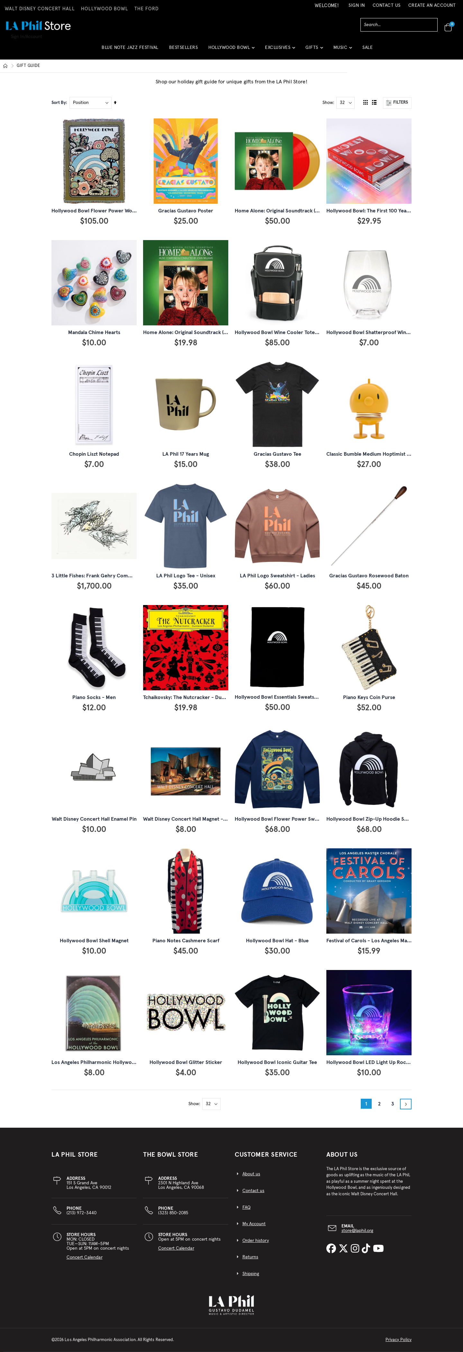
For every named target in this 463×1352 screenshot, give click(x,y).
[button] (231, 50)
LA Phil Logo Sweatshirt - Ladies (277, 575)
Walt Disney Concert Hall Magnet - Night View (196, 819)
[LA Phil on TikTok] (367, 1249)
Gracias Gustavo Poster (185, 210)
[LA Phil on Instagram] (356, 1249)
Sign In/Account (26, 36)
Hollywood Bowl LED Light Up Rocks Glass (375, 1062)
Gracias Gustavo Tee (277, 454)
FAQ (246, 1207)
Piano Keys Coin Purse (369, 697)
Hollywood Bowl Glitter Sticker (186, 1062)
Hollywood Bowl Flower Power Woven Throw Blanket (113, 210)
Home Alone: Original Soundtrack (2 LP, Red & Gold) (295, 210)
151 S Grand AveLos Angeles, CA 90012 (89, 1183)
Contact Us (387, 5)
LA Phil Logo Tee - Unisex (185, 575)
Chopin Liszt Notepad (94, 454)
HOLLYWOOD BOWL (104, 9)
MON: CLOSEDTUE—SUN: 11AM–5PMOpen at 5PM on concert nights (98, 1246)
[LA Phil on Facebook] (332, 1249)
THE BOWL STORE (170, 1155)
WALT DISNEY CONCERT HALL (40, 9)
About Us (342, 1155)
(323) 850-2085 (173, 1210)
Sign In (357, 5)
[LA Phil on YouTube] (378, 1249)
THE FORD (146, 9)
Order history (255, 1240)
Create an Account (432, 5)
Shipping (250, 1274)
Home (5, 66)
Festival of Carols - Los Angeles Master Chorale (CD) (386, 940)
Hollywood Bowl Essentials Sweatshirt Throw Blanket (296, 697)
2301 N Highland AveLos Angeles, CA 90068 (181, 1183)
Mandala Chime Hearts (94, 332)
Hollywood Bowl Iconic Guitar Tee (277, 1062)
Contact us (253, 1191)
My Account (254, 1224)
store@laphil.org (357, 1230)
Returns (250, 1257)
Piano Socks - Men (94, 697)
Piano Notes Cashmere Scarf (185, 940)
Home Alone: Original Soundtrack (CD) (187, 332)
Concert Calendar (85, 1257)
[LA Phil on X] (345, 1249)
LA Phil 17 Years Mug (185, 454)
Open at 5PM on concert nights (189, 1242)
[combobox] (399, 25)
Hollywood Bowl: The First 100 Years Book (375, 210)
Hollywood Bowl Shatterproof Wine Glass (374, 332)
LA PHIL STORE (74, 1155)
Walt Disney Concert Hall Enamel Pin (94, 819)
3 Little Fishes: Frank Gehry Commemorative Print (110, 575)
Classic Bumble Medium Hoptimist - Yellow (376, 454)
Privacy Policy (399, 1340)
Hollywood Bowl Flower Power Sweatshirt (284, 819)
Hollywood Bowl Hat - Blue (277, 940)
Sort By (58, 102)
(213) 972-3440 (82, 1210)
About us (251, 1174)
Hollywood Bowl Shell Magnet (94, 940)
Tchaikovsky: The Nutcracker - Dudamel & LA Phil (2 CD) (207, 697)
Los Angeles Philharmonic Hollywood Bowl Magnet (110, 1062)
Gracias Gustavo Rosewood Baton (369, 575)
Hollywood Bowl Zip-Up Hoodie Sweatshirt (376, 819)
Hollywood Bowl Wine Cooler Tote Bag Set (284, 332)
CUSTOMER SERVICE (266, 1155)
